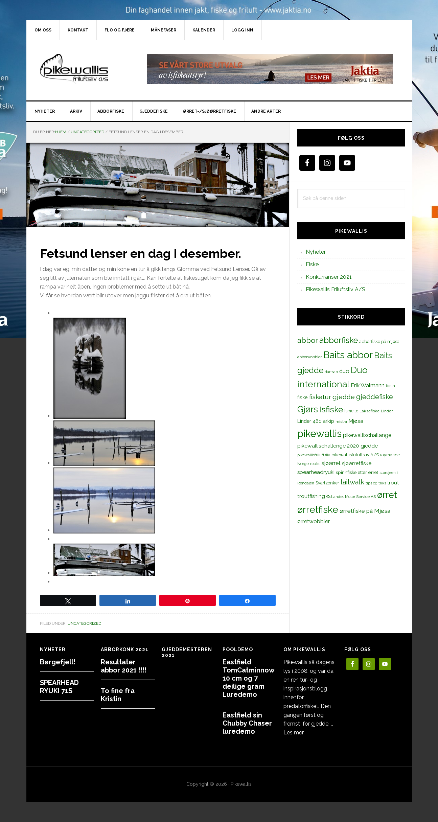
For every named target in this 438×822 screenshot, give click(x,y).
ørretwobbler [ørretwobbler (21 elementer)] (313, 521)
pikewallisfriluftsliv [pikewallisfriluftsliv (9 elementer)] (313, 455)
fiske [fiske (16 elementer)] (302, 397)
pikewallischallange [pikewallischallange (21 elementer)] (367, 435)
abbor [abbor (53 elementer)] (307, 340)
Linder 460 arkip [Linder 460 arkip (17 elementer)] (315, 421)
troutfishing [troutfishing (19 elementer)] (311, 496)
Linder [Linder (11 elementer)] (387, 411)
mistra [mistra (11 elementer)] (341, 421)
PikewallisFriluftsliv (84, 69)
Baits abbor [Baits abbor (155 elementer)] (348, 355)
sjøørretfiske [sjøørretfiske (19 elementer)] (356, 463)
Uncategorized (84, 623)
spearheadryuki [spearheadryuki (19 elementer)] (316, 472)
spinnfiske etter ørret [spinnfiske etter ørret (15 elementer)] (357, 472)
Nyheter (316, 252)
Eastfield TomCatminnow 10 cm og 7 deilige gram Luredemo (248, 678)
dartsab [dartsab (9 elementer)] (331, 372)
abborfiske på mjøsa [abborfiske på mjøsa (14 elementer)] (379, 341)
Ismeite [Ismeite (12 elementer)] (351, 410)
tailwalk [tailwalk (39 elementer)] (352, 482)
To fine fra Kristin (118, 695)
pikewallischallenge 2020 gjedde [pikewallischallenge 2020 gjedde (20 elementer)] (337, 445)
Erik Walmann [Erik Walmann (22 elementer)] (368, 385)
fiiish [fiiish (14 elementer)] (390, 385)
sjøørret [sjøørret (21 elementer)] (331, 463)
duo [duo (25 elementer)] (344, 371)
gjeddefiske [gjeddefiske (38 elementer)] (374, 397)
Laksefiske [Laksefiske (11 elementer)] (369, 411)
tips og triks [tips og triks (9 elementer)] (376, 483)
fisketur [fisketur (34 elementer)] (320, 397)
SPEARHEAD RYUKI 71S (59, 687)
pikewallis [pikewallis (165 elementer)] (319, 433)
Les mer (293, 732)
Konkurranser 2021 (329, 277)
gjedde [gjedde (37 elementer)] (343, 397)
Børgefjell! (57, 662)
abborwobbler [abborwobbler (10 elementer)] (309, 357)
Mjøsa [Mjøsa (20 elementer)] (355, 421)
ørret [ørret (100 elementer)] (387, 495)
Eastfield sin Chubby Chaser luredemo (247, 723)
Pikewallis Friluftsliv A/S (335, 289)
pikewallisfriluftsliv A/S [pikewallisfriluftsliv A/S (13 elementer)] (355, 454)
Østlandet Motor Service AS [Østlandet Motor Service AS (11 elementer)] (351, 496)
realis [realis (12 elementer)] (315, 463)
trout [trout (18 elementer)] (393, 482)
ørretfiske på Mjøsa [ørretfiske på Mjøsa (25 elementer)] (365, 510)
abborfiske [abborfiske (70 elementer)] (338, 340)
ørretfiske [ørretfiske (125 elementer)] (317, 509)
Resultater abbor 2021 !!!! (123, 666)
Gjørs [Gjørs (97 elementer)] (307, 409)
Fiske (312, 264)
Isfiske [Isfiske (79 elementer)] (331, 409)
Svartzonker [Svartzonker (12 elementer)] (327, 482)
